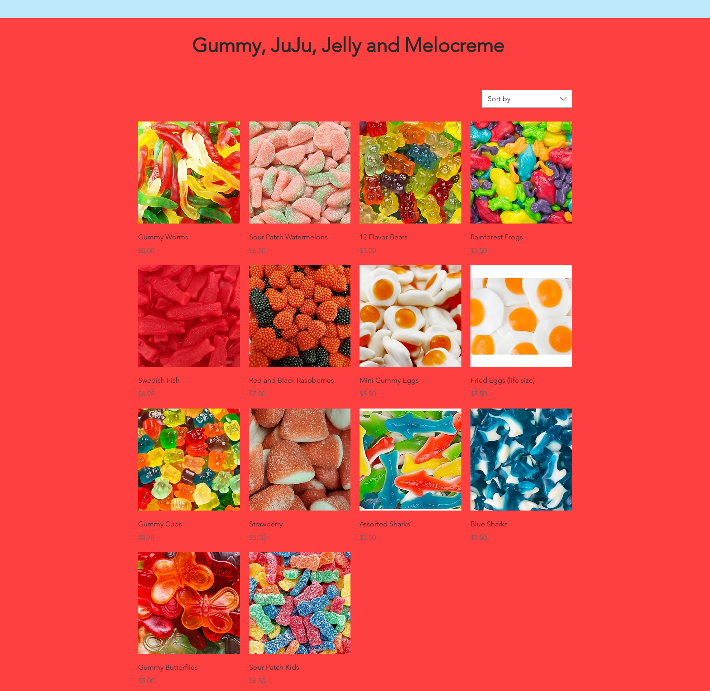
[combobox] (527, 99)
